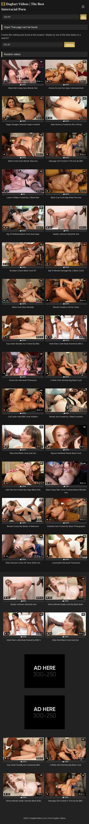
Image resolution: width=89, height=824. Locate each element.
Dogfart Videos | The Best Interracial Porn (22, 6)
